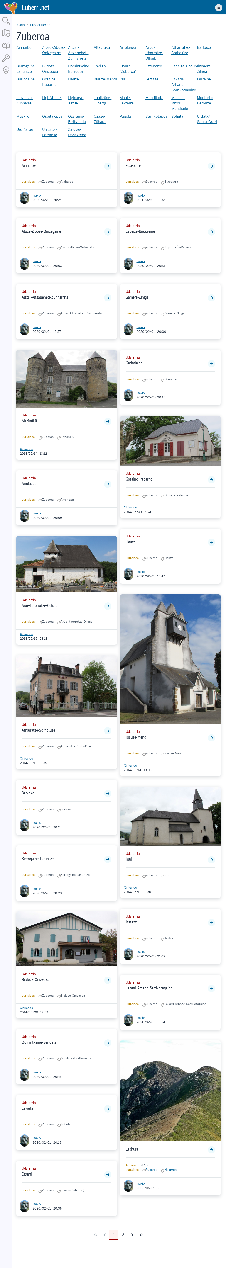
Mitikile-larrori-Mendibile (179, 103)
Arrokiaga (128, 47)
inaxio (37, 195)
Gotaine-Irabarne (139, 479)
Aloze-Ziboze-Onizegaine (41, 231)
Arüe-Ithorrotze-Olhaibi (154, 53)
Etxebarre (153, 66)
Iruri (123, 79)
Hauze (73, 79)
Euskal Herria (40, 25)
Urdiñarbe (24, 129)
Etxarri (27, 1174)
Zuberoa (151, 1170)
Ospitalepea (52, 116)
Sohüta (177, 116)
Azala (20, 25)
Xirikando (26, 449)
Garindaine (25, 79)
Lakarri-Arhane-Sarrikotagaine (183, 84)
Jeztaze (151, 79)
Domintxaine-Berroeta (39, 1042)
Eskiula (100, 66)
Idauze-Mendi (105, 79)
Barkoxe (204, 47)
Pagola (125, 116)
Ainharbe (24, 47)
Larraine (204, 79)
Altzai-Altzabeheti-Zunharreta (78, 53)
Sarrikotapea (156, 116)
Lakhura (132, 1149)
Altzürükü (102, 47)
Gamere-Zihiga (137, 297)
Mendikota (154, 97)
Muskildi (23, 116)
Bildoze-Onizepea (35, 979)
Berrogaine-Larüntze (38, 859)
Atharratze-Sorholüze (38, 730)
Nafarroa (171, 1170)
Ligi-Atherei (52, 97)
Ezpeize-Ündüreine (187, 66)
